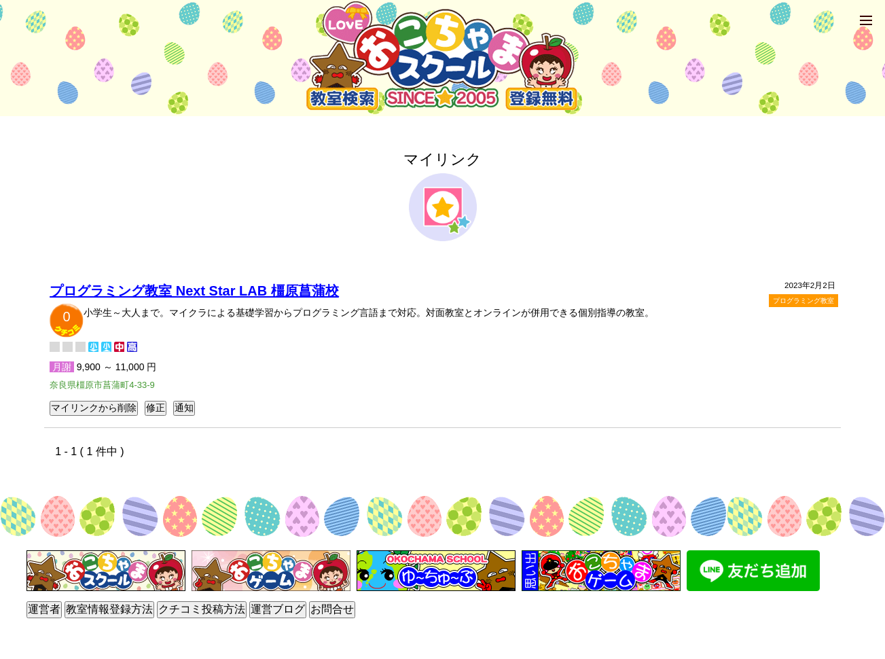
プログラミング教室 (803, 300)
